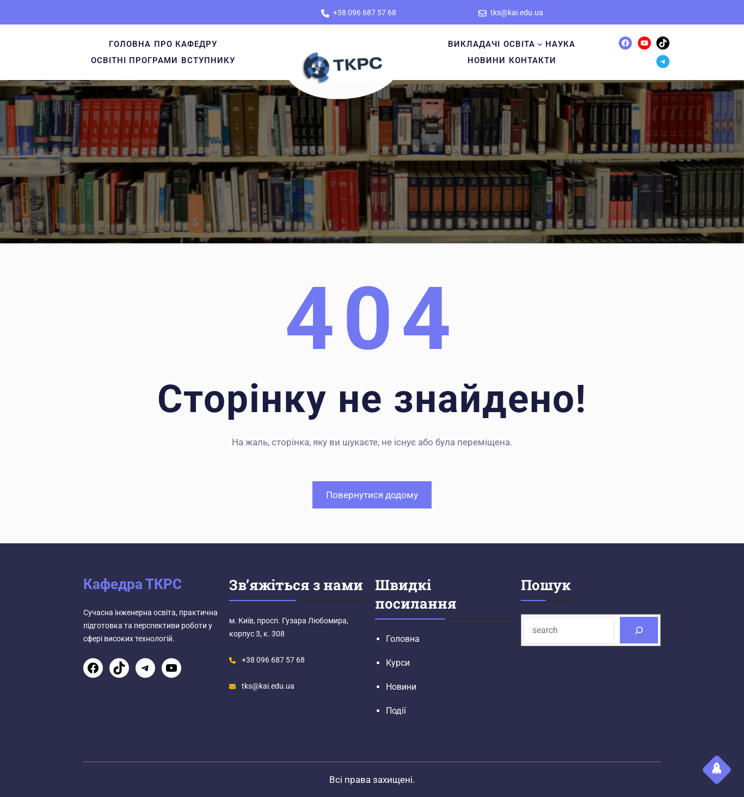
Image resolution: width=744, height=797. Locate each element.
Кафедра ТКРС (132, 584)
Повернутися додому (372, 494)
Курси (398, 663)
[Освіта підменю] (540, 44)
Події (396, 711)
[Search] (639, 630)
